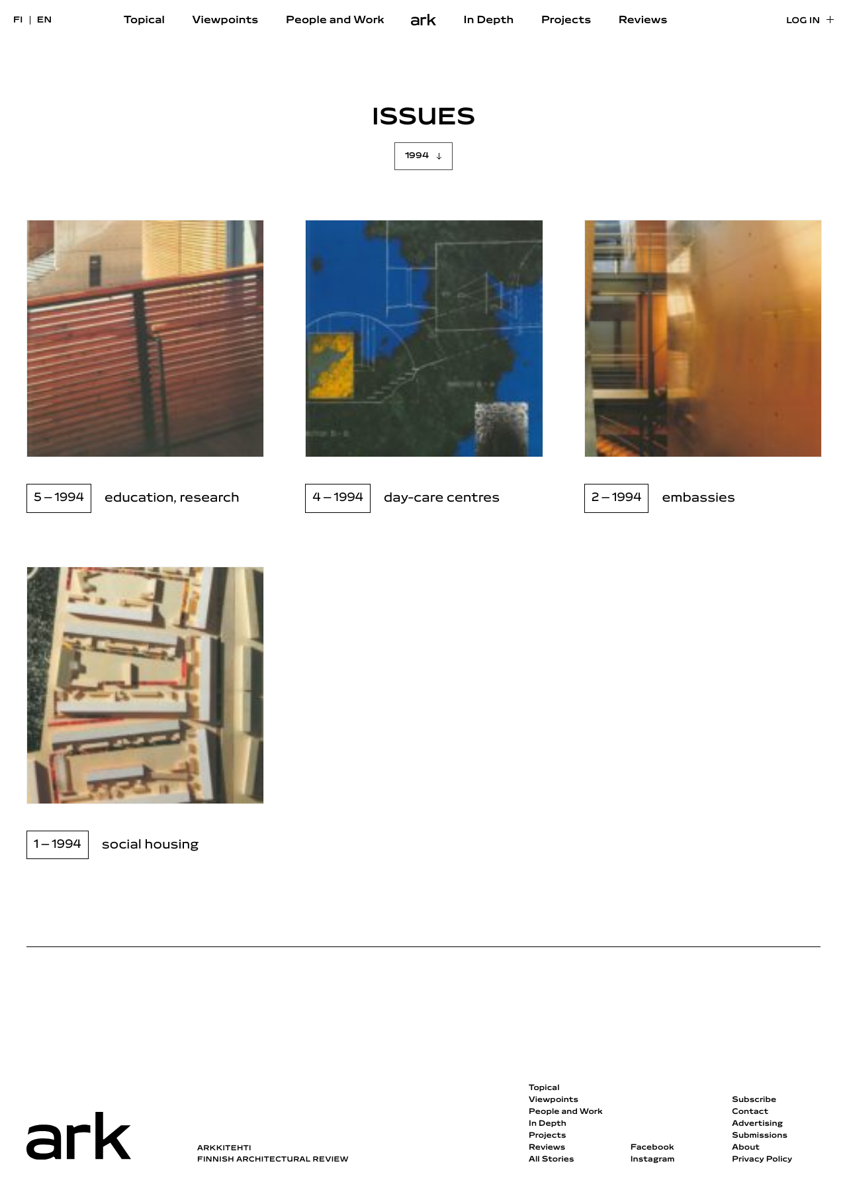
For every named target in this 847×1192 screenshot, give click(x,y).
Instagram (653, 1160)
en (44, 20)
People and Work (335, 20)
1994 (417, 156)
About (746, 1148)
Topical (144, 20)
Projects (566, 20)
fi (18, 20)
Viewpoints (226, 20)
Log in (803, 21)
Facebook (652, 1148)
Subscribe (754, 1100)
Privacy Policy (762, 1160)
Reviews (643, 20)
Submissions (759, 1136)
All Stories (551, 1160)
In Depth (489, 20)
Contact (750, 1112)
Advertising (757, 1124)
